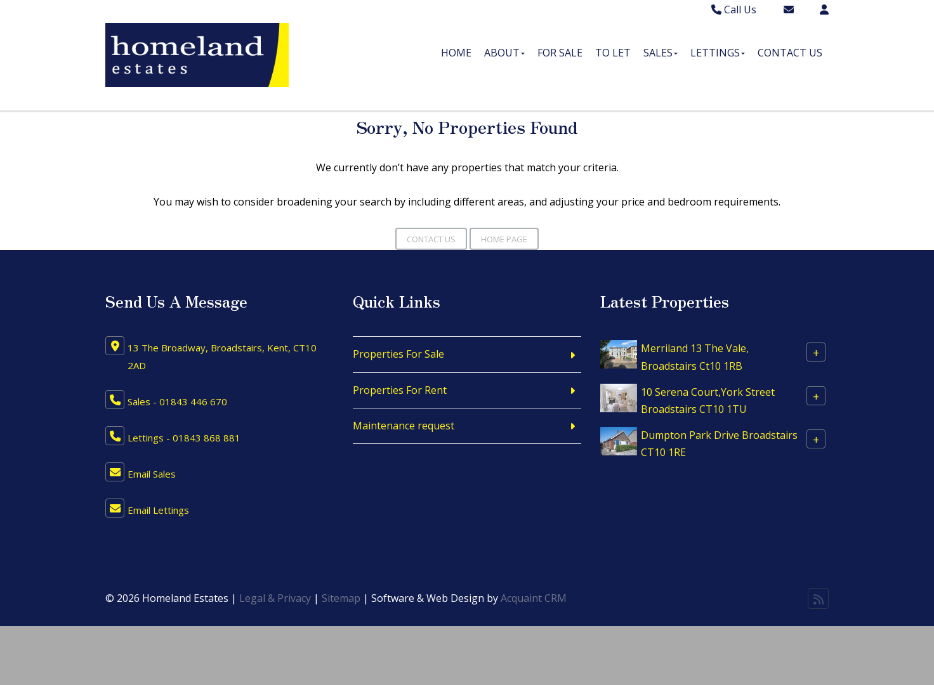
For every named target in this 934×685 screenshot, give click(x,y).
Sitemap (341, 598)
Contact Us (790, 53)
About (504, 53)
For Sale (559, 53)
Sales (660, 53)
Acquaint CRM (534, 598)
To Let (613, 53)
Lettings (717, 53)
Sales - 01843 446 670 (177, 401)
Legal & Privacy (275, 598)
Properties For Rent (400, 390)
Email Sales (152, 473)
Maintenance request (403, 426)
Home (456, 53)
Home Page (504, 239)
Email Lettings (158, 510)
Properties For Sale (398, 354)
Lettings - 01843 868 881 (184, 437)
